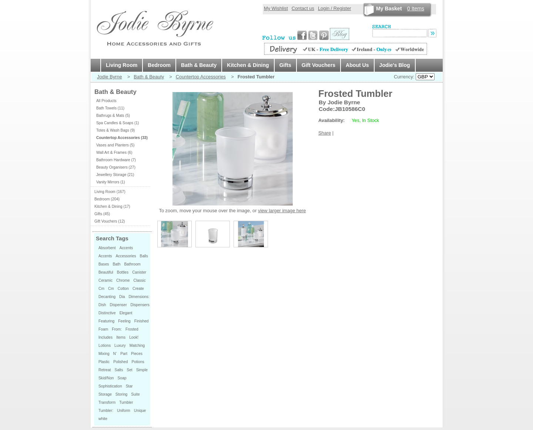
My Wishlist (276, 8)
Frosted (131, 329)
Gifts (285, 65)
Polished (120, 362)
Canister (139, 272)
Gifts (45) (102, 214)
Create (138, 289)
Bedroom (159, 65)
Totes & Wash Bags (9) (115, 130)
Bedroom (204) (107, 199)
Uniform (123, 411)
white (102, 419)
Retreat (104, 370)
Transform (106, 402)
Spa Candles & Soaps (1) (117, 123)
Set (129, 370)
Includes (105, 337)
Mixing (104, 354)
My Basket (389, 8)
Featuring (106, 321)
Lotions (104, 345)
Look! (133, 337)
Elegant (126, 313)
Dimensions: (138, 297)
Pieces (137, 354)
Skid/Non (106, 378)
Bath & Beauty (199, 65)
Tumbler (126, 402)
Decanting (106, 297)
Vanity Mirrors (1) (110, 182)
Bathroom (132, 264)
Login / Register (334, 8)
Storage (105, 394)
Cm (101, 289)
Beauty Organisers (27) (115, 167)
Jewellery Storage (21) (115, 175)
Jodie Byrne (109, 76)
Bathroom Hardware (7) (116, 160)
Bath (116, 264)
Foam (103, 329)
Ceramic (105, 280)
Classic (140, 280)
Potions (137, 362)
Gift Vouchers (318, 65)
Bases (103, 264)
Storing (121, 394)
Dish (102, 305)
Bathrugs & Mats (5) (113, 116)
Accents (126, 248)
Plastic (104, 362)
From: (117, 329)
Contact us (303, 8)
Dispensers (140, 305)
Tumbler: (105, 411)
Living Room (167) (109, 192)
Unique (140, 411)
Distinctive (107, 313)
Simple (142, 370)
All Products (106, 101)
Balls (144, 256)
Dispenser (118, 305)
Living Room (121, 65)
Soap (122, 378)
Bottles (122, 272)
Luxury (120, 345)
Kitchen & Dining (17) (112, 206)
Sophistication (110, 386)
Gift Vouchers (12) (109, 221)
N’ (115, 354)
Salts (119, 370)
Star (129, 386)
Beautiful (105, 272)
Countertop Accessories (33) (122, 138)
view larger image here (282, 210)
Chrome (123, 280)
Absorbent (107, 248)
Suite (135, 394)
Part (123, 354)
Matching (137, 345)
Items (415, 8)
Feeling (124, 321)
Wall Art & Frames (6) (114, 152)
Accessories (125, 256)
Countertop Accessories (201, 76)
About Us (357, 65)
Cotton (123, 289)
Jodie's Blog (394, 65)
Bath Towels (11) (110, 108)
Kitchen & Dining (248, 65)
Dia (122, 297)
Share (324, 133)
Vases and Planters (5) (115, 145)
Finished (141, 321)
